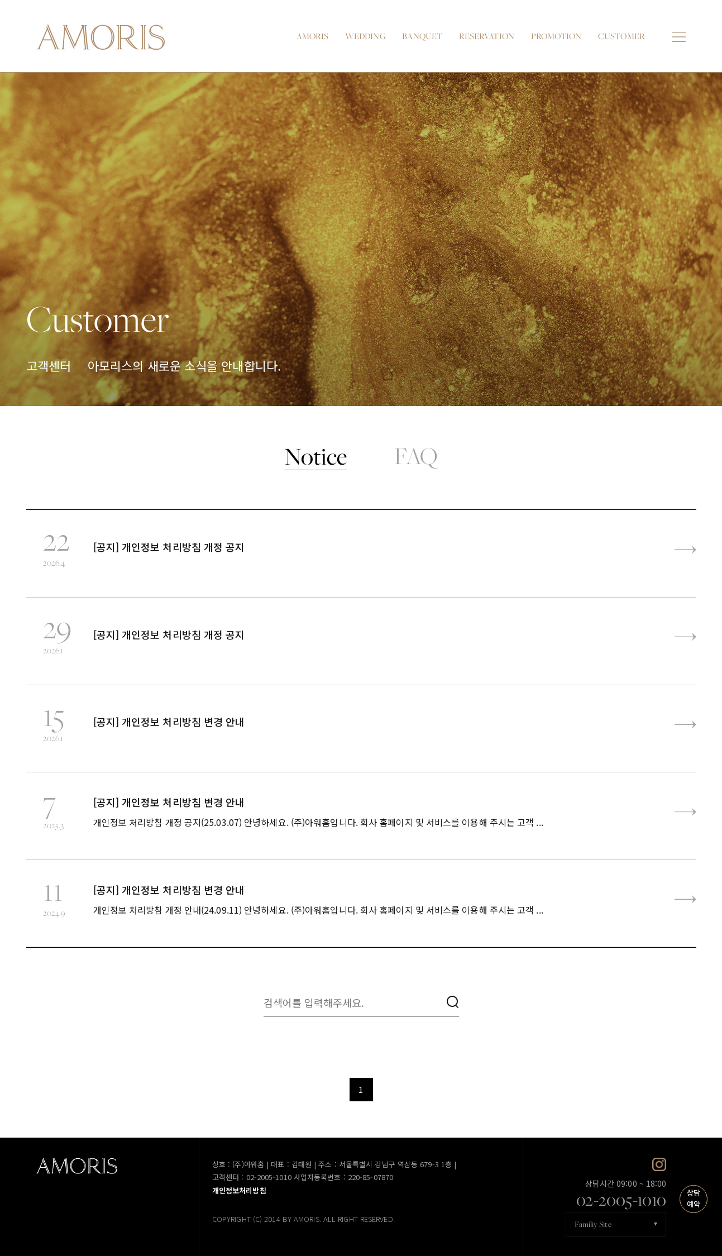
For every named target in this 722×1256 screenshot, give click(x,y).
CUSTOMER (621, 36)
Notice (316, 456)
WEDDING (365, 36)
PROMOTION (556, 36)
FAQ (416, 456)
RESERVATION (486, 36)
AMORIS (313, 36)
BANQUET (422, 36)
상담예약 (693, 1198)
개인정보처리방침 (239, 1191)
